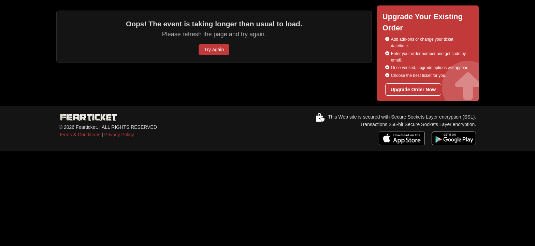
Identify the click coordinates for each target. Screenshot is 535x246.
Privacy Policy (119, 134)
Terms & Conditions (79, 134)
